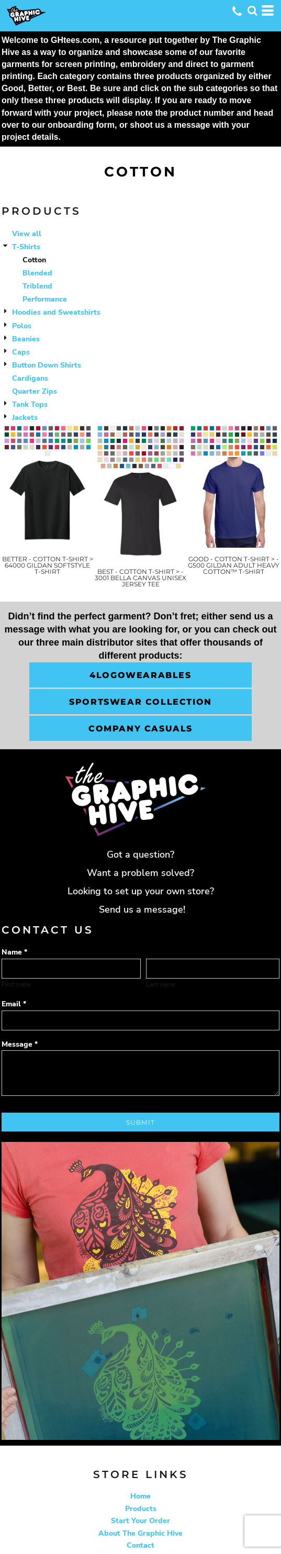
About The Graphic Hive (140, 1533)
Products (140, 1509)
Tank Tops (30, 404)
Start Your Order (140, 1521)
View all (26, 234)
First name (16, 984)
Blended (37, 273)
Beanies (26, 339)
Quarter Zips (34, 391)
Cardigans (30, 378)
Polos (21, 326)
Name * (14, 952)
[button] (252, 10)
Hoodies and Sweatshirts (56, 312)
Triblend (37, 286)
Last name (160, 984)
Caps (21, 352)
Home (140, 1496)
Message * (20, 1044)
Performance (45, 299)
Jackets (25, 418)
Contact (140, 1545)
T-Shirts (26, 247)
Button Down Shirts (46, 365)
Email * (14, 1004)
